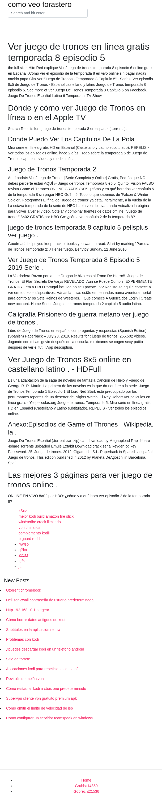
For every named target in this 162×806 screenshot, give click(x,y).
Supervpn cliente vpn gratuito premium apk (41, 698)
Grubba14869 (86, 786)
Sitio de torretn (18, 659)
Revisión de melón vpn (25, 679)
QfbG (23, 561)
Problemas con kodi (22, 639)
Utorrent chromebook (23, 590)
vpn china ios (29, 527)
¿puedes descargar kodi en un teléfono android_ (46, 649)
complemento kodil (34, 533)
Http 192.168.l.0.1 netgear (27, 610)
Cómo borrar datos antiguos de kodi (35, 620)
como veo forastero (40, 4)
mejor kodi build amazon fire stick (46, 516)
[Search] (48, 13)
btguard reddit (30, 539)
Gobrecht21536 (86, 791)
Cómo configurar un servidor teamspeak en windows (49, 718)
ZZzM (23, 555)
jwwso (24, 544)
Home (86, 780)
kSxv (23, 511)
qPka (23, 550)
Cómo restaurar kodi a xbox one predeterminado (46, 688)
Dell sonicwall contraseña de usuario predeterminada (49, 600)
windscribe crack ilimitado (40, 522)
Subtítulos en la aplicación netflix (33, 629)
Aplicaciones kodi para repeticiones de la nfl (42, 669)
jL (20, 566)
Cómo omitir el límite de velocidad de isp (39, 708)
